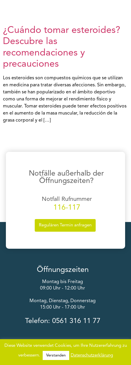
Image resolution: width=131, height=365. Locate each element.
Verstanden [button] (56, 355)
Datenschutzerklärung (92, 355)
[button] (127, 9)
